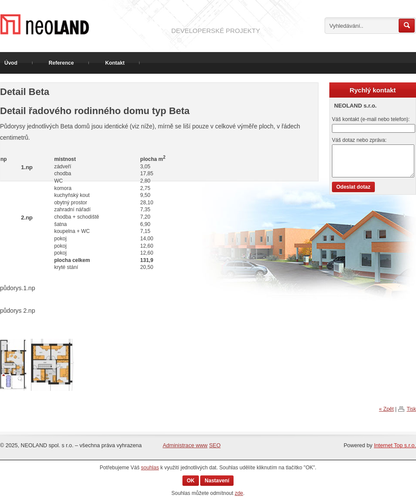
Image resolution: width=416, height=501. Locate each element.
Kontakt (115, 63)
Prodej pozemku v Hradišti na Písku (82, 24)
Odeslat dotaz (353, 187)
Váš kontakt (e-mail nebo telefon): (371, 119)
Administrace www (185, 445)
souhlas (150, 468)
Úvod (10, 63)
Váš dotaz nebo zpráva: (359, 140)
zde (239, 493)
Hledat (407, 26)
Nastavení (217, 481)
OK (191, 481)
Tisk (411, 409)
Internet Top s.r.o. (395, 445)
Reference (61, 63)
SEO (215, 445)
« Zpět (386, 409)
